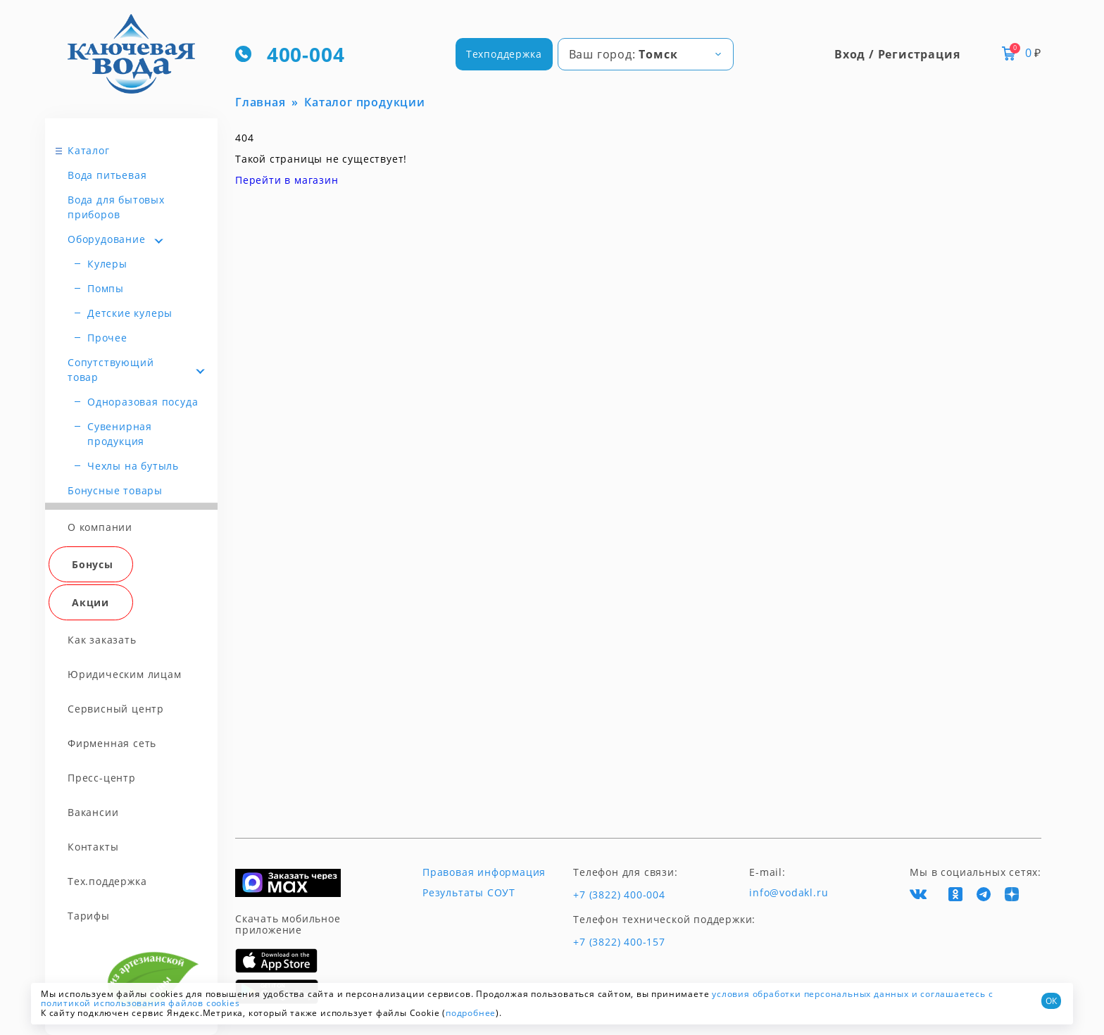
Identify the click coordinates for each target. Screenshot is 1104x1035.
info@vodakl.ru (788, 892)
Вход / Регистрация (897, 54)
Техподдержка (504, 54)
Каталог (89, 150)
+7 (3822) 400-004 (619, 895)
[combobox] (646, 54)
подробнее (471, 1013)
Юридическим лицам (125, 674)
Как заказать (102, 639)
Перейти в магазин (287, 180)
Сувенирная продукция (119, 434)
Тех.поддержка (107, 881)
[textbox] (645, 54)
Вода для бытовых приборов (116, 207)
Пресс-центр (102, 777)
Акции (90, 602)
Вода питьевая (107, 175)
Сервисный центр (116, 708)
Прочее (107, 337)
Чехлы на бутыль (133, 465)
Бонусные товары (115, 490)
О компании (100, 527)
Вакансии (93, 812)
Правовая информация (484, 872)
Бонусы (92, 564)
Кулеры (107, 263)
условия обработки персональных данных (810, 994)
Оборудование (107, 239)
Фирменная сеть (112, 743)
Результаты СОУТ (468, 892)
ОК (1051, 1001)
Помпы (105, 288)
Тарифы (89, 915)
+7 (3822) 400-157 (619, 942)
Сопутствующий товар (110, 370)
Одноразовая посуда (142, 401)
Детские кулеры (129, 313)
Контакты (93, 846)
